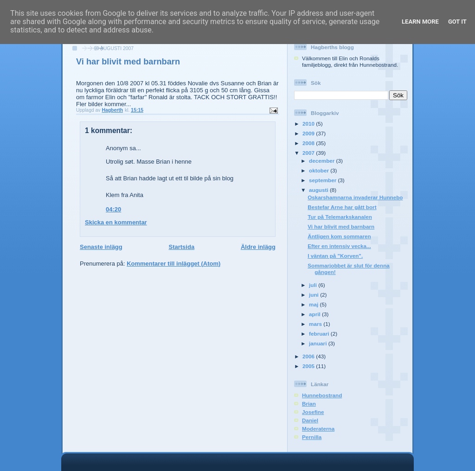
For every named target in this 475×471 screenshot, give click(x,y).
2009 (309, 133)
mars (316, 324)
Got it (457, 21)
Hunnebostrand (322, 395)
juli (313, 285)
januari (318, 343)
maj (314, 304)
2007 (309, 153)
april (315, 314)
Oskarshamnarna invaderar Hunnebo (355, 197)
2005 (309, 366)
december (322, 161)
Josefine (313, 412)
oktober (319, 170)
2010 (309, 124)
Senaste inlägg (101, 246)
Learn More (420, 21)
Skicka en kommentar (116, 222)
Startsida (181, 246)
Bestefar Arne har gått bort (342, 207)
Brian (309, 404)
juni (314, 295)
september (323, 180)
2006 (309, 356)
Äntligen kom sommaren (339, 236)
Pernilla (311, 437)
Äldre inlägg (258, 246)
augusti (319, 190)
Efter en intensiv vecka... (339, 246)
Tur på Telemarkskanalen (340, 217)
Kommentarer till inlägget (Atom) (173, 263)
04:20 (113, 209)
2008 (309, 143)
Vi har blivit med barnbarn (341, 226)
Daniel (310, 420)
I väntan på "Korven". (335, 256)
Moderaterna (318, 429)
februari (320, 334)
